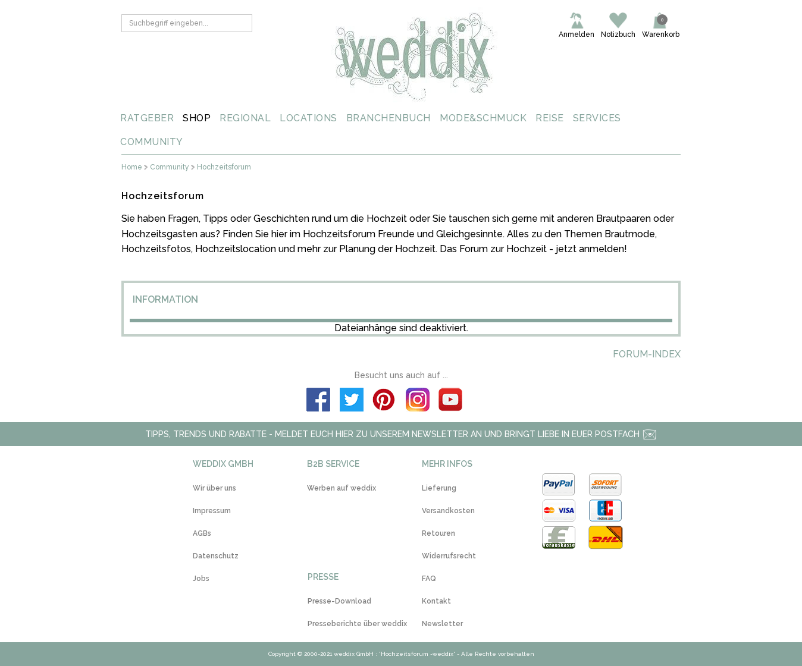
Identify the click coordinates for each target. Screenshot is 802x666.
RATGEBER (147, 118)
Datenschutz (216, 556)
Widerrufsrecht (449, 556)
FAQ (429, 578)
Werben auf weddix (341, 488)
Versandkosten (448, 511)
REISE (549, 118)
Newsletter (442, 624)
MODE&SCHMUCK (483, 118)
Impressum (212, 511)
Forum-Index (647, 354)
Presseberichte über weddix (357, 624)
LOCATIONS (308, 118)
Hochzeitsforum (224, 167)
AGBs (202, 533)
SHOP (197, 118)
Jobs (201, 578)
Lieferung (439, 488)
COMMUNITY (151, 141)
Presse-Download (339, 601)
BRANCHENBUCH (388, 118)
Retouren (438, 533)
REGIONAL (245, 118)
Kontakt (436, 601)
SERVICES (597, 118)
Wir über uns (214, 488)
